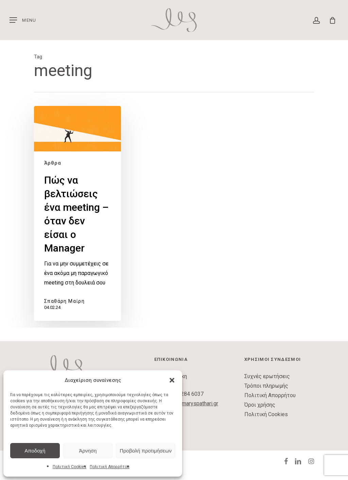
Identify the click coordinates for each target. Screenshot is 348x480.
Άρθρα (52, 163)
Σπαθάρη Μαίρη (64, 301)
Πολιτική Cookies (69, 466)
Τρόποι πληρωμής (266, 386)
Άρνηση (88, 451)
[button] (172, 380)
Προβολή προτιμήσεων (146, 451)
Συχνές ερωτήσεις (267, 376)
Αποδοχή (34, 451)
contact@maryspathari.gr (189, 403)
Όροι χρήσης (259, 405)
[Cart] (330, 20)
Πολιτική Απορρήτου (109, 466)
